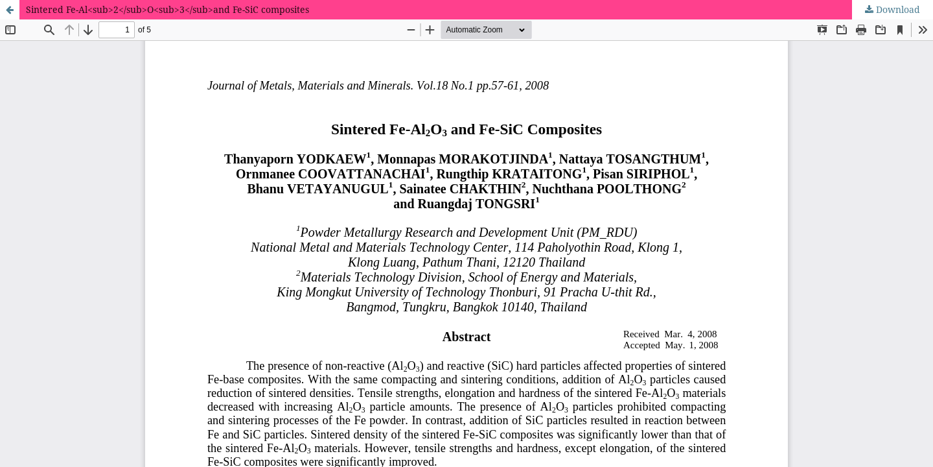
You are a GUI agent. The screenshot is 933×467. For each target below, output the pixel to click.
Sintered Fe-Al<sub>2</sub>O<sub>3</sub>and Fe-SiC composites (167, 9)
